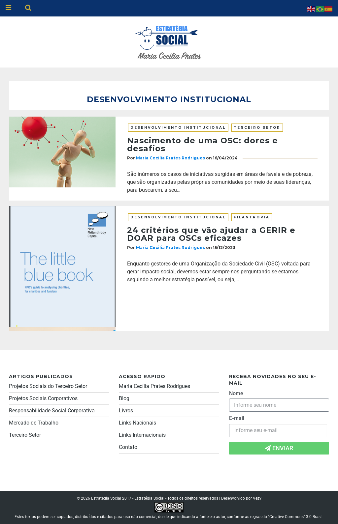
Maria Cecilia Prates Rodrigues (170, 157)
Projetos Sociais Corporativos (43, 398)
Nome (236, 393)
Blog (124, 398)
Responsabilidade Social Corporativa (52, 410)
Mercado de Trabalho (33, 423)
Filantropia (252, 217)
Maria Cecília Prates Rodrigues (154, 386)
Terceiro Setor (257, 127)
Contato (128, 447)
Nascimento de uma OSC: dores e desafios (202, 144)
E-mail (236, 418)
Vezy (257, 498)
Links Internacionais (142, 435)
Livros (126, 410)
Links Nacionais (137, 423)
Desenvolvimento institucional (178, 127)
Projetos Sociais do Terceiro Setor (48, 386)
